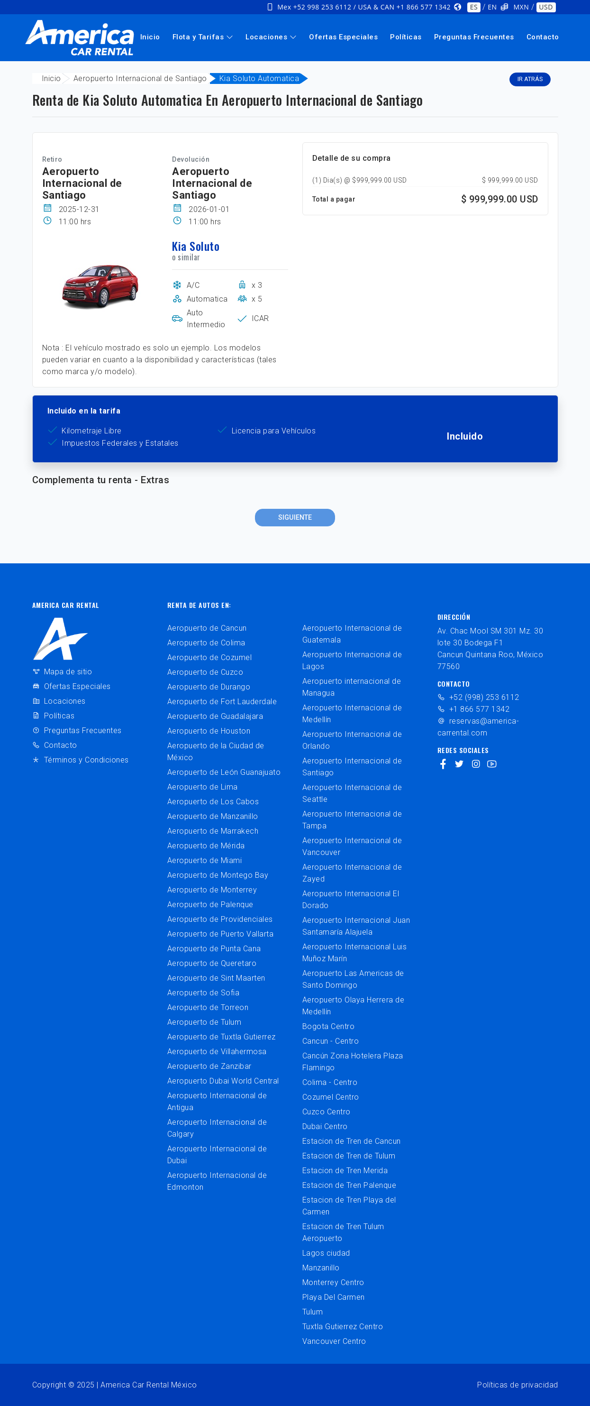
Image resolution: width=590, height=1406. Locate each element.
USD (546, 6)
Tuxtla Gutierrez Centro (342, 1326)
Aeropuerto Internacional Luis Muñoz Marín (354, 952)
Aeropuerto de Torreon (208, 1007)
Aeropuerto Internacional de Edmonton (217, 1181)
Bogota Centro (328, 1026)
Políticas (406, 37)
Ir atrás (530, 79)
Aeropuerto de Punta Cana (214, 948)
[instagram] (476, 764)
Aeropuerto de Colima (206, 642)
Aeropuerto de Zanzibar (209, 1066)
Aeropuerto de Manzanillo (212, 816)
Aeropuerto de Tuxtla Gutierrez (221, 1036)
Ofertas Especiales (343, 37)
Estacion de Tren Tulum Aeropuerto (343, 1232)
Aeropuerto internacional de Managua (351, 687)
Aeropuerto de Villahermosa (217, 1051)
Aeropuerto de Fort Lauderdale (222, 701)
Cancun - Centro (330, 1041)
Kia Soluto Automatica (259, 78)
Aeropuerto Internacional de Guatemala (352, 634)
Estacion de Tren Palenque (349, 1185)
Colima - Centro (330, 1082)
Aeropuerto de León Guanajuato (224, 772)
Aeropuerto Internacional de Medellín (352, 713)
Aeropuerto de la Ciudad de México (215, 751)
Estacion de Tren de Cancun (351, 1141)
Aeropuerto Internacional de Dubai (217, 1154)
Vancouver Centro (334, 1341)
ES (474, 6)
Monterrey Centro (333, 1282)
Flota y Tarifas (203, 37)
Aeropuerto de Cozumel (209, 657)
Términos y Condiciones (80, 759)
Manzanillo (321, 1267)
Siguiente (295, 518)
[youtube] (492, 764)
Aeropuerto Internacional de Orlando (352, 740)
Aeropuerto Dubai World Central (223, 1080)
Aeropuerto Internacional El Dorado (350, 899)
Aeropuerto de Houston (209, 730)
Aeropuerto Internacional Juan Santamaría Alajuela (356, 926)
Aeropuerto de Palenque (210, 904)
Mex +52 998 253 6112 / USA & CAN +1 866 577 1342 (364, 6)
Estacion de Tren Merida (345, 1170)
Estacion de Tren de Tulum (349, 1155)
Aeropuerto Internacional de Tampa (352, 819)
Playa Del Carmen (333, 1297)
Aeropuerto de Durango (209, 686)
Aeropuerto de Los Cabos (213, 801)
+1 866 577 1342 (473, 709)
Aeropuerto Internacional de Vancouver (352, 846)
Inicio (150, 37)
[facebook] (443, 764)
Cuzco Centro (326, 1111)
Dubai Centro (325, 1126)
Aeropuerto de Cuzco (205, 672)
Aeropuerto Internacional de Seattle (352, 793)
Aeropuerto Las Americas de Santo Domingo (353, 979)
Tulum (312, 1311)
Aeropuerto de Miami (204, 860)
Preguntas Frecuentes (474, 37)
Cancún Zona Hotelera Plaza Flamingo (352, 1061)
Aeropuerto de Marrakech (213, 831)
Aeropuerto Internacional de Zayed (352, 873)
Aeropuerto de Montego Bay (218, 875)
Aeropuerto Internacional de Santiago (140, 78)
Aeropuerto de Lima (202, 786)
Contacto (542, 37)
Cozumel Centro (330, 1097)
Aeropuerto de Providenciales (220, 919)
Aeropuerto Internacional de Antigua (217, 1101)
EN (492, 6)
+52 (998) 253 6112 (478, 697)
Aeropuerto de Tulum (204, 1022)
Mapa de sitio (62, 671)
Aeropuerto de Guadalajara (215, 716)
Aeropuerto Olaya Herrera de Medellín (353, 1005)
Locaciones (271, 37)
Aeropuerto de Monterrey (212, 889)
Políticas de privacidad (517, 1384)
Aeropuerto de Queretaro (212, 963)
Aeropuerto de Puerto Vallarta (220, 933)
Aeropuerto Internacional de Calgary (217, 1128)
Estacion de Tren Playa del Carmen (349, 1205)
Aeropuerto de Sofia (203, 992)
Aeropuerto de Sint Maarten (216, 978)
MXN (521, 6)
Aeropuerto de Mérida (206, 845)
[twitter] (459, 764)
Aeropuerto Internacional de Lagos (352, 660)
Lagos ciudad (326, 1253)
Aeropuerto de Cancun (207, 628)
